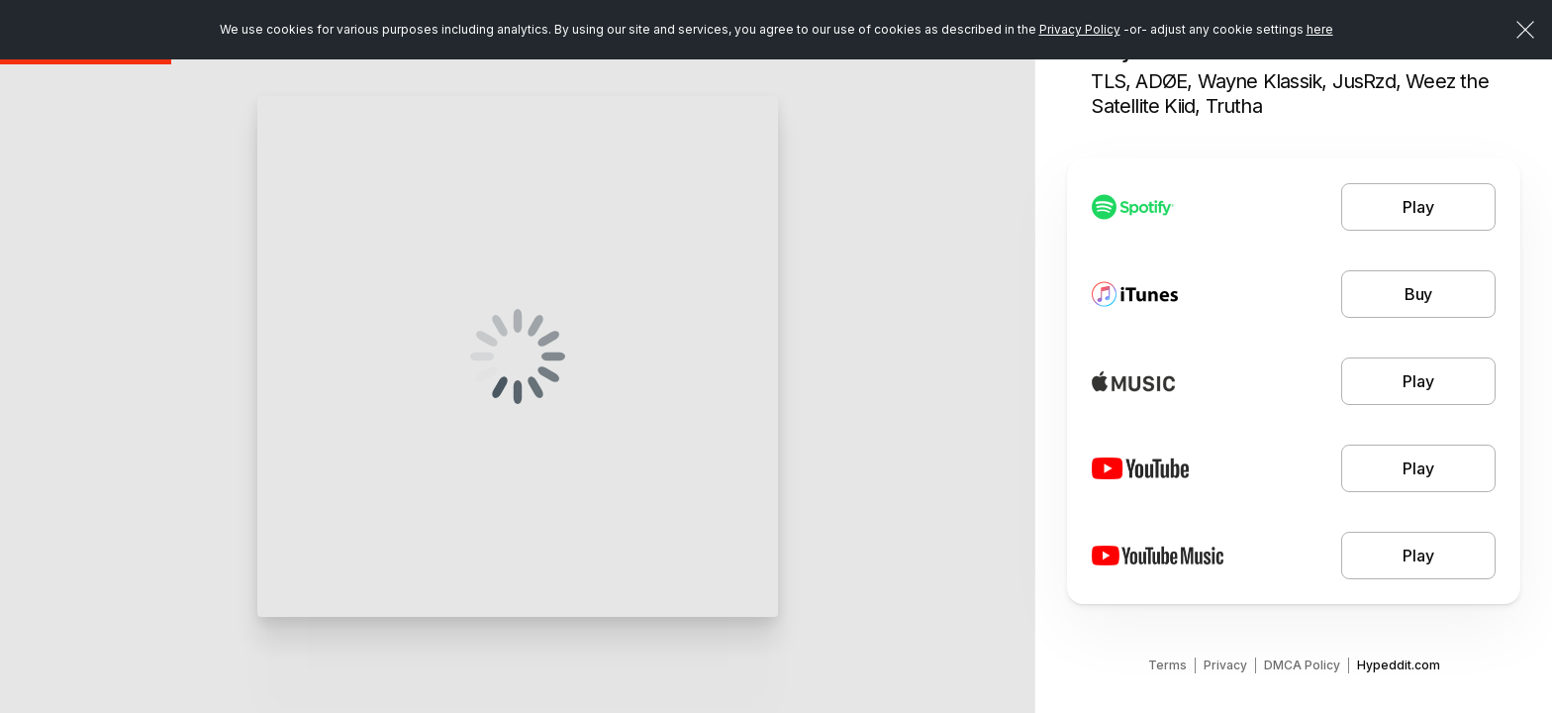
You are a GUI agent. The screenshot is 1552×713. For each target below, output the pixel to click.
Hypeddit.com (1398, 665)
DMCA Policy (1302, 665)
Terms (1167, 665)
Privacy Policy (1079, 29)
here (1320, 29)
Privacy (1225, 665)
